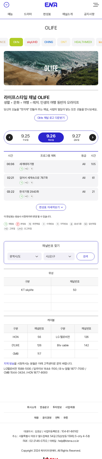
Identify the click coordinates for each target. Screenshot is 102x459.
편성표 (47, 14)
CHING (48, 42)
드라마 (28, 14)
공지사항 (89, 14)
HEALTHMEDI (83, 42)
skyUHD (32, 42)
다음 (92, 137)
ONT (64, 42)
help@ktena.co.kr (68, 440)
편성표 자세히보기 (49, 207)
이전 (9, 137)
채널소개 (67, 14)
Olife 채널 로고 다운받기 (51, 118)
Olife (16, 42)
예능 (10, 14)
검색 (85, 256)
